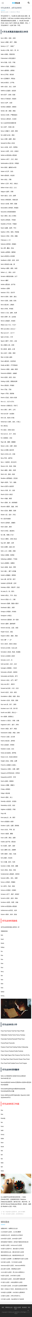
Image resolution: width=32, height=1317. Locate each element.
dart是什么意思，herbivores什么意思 (11, 1245)
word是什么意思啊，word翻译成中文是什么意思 (14, 1258)
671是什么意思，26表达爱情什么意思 (11, 1282)
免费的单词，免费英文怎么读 (9, 1228)
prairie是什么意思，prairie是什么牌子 (11, 1238)
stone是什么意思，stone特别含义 (15, 1214)
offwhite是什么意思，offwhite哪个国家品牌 (13, 1279)
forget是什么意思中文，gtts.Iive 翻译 (15, 1211)
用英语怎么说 (8, 1307)
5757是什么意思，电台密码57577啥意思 (12, 1299)
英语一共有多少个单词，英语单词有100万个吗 (14, 1289)
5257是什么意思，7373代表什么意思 (11, 1262)
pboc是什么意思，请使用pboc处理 (10, 1269)
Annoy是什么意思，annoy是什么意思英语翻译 (14, 1285)
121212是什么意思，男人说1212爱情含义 (13, 1272)
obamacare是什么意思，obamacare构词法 (13, 1265)
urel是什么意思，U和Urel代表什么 (10, 1295)
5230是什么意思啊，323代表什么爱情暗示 (13, 1292)
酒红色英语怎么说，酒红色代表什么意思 (12, 1252)
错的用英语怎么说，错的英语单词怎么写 (12, 1255)
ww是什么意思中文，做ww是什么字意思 (12, 1248)
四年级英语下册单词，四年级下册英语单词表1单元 (14, 1242)
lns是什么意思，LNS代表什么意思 (10, 1275)
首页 (3, 1307)
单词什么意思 (17, 1307)
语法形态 (24, 1307)
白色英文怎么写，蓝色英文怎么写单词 (12, 1235)
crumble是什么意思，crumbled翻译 (11, 1232)
